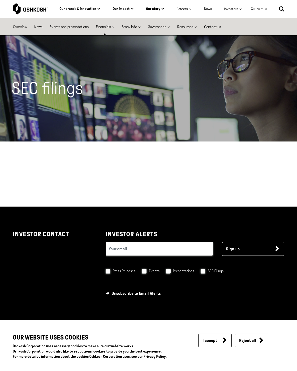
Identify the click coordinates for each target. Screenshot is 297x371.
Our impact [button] (121, 9)
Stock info (129, 27)
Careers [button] (182, 9)
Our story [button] (153, 9)
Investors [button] (231, 9)
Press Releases (124, 271)
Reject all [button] (247, 340)
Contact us (212, 27)
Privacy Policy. (155, 356)
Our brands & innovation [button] (78, 9)
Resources (185, 27)
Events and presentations (69, 27)
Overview (20, 27)
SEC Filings (216, 271)
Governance (157, 27)
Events (154, 271)
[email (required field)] (159, 249)
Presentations (183, 271)
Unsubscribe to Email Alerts (136, 293)
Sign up (233, 249)
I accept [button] (209, 340)
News (208, 9)
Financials (103, 27)
